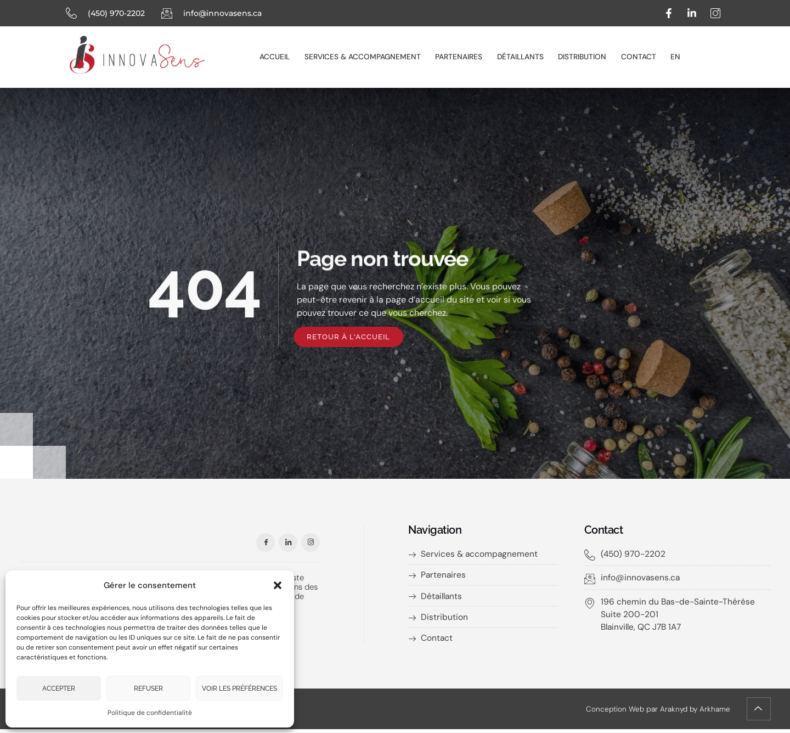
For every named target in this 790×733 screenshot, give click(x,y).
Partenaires (462, 56)
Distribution (580, 56)
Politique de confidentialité (150, 712)
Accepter (58, 688)
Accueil (283, 56)
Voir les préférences (239, 688)
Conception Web (612, 712)
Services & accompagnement (368, 56)
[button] (277, 582)
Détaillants (520, 56)
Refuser (148, 688)
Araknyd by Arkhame (694, 712)
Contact (633, 56)
